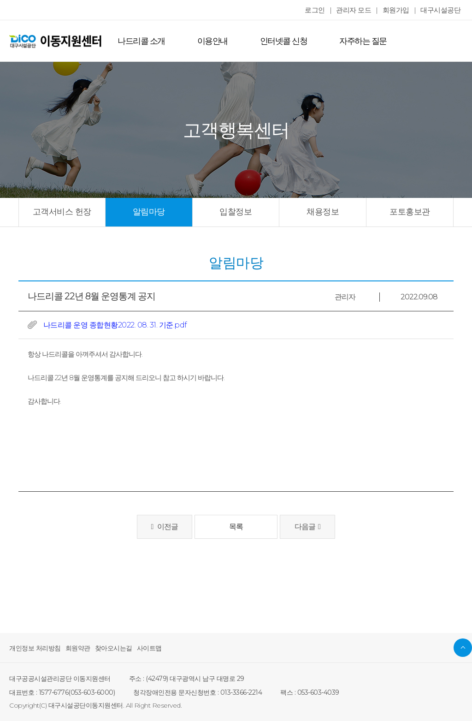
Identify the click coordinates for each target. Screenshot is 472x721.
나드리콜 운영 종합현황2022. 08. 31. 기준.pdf (112, 325)
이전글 (164, 526)
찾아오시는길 (106, 648)
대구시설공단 (441, 10)
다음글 (307, 526)
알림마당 (149, 212)
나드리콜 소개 (140, 41)
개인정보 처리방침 (33, 648)
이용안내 (209, 41)
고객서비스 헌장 (61, 212)
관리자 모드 (359, 10)
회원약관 (73, 648)
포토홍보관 (410, 212)
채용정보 (322, 212)
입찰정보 (235, 212)
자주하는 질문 (354, 41)
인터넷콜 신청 (277, 41)
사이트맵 (140, 648)
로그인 (322, 10)
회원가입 (399, 10)
